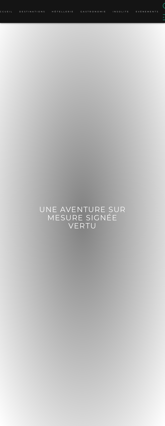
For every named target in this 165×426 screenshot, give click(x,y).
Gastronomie (93, 11)
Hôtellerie (63, 11)
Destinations (32, 11)
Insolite (121, 11)
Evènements (147, 11)
